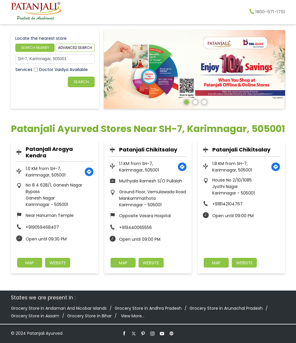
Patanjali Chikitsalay (148, 149)
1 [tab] (185, 101)
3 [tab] (203, 101)
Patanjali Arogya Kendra (49, 152)
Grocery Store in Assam (35, 316)
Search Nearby (35, 47)
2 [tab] (194, 101)
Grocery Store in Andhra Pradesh (148, 308)
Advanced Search (75, 47)
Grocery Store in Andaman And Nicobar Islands (59, 308)
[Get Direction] (89, 172)
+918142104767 (227, 204)
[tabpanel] (194, 69)
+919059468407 (42, 227)
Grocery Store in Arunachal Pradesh (226, 308)
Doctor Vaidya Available (63, 69)
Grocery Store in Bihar (89, 316)
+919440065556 (135, 227)
